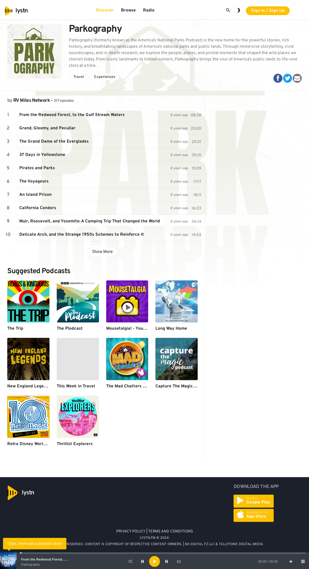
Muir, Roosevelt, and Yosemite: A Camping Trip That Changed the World (89, 221)
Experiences (104, 77)
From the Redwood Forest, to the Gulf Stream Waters (63, 559)
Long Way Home (171, 328)
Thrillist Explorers (75, 444)
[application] (154, 561)
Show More (102, 251)
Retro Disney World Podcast (35, 444)
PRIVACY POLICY (130, 531)
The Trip (15, 328)
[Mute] (291, 561)
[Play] (154, 561)
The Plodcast (70, 328)
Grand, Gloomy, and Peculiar (47, 128)
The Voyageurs (34, 181)
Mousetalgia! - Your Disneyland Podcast (146, 328)
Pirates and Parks (37, 168)
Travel (78, 77)
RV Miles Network (31, 101)
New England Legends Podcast (37, 386)
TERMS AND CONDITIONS (170, 531)
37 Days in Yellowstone (42, 154)
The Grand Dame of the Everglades (54, 141)
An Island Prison (35, 194)
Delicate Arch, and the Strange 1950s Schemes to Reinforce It (81, 234)
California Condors (37, 208)
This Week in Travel (76, 386)
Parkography (30, 564)
